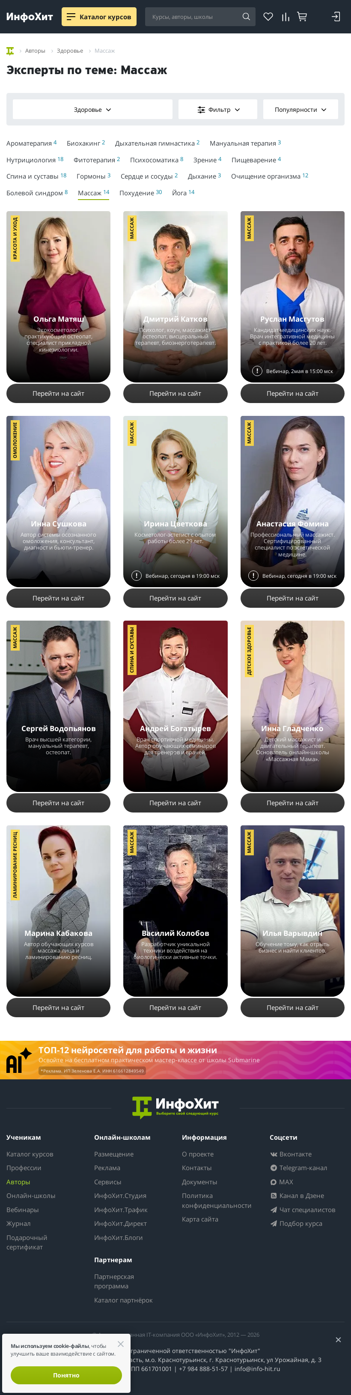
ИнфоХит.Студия (120, 1195)
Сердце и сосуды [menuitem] (149, 175)
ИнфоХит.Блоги (118, 1237)
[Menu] (71, 17)
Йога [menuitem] (183, 192)
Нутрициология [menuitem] (34, 159)
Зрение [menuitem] (207, 159)
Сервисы (108, 1181)
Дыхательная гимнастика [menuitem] (157, 142)
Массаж (131, 228)
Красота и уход (15, 239)
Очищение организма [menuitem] (269, 175)
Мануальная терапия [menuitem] (245, 142)
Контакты (197, 1167)
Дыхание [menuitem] (204, 175)
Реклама (107, 1167)
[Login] (336, 16)
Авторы (18, 1181)
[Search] (246, 17)
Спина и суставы (131, 650)
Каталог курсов (30, 1154)
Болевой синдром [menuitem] (37, 192)
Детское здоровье (249, 651)
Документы (199, 1181)
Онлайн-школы (31, 1195)
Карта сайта (200, 1219)
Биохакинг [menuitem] (86, 142)
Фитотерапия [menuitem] (97, 159)
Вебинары (22, 1209)
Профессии (24, 1167)
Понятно (66, 1375)
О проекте (198, 1154)
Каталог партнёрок (123, 1300)
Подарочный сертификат (27, 1242)
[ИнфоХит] (29, 17)
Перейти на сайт (58, 393)
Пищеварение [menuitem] (256, 159)
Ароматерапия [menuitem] (31, 142)
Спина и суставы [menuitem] (36, 175)
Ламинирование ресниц (15, 865)
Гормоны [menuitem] (93, 175)
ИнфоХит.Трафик (121, 1209)
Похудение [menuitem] (140, 192)
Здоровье (92, 109)
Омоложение (15, 440)
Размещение (114, 1154)
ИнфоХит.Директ (120, 1223)
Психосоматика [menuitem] (156, 159)
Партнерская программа (114, 1281)
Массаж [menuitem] (93, 192)
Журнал (18, 1223)
